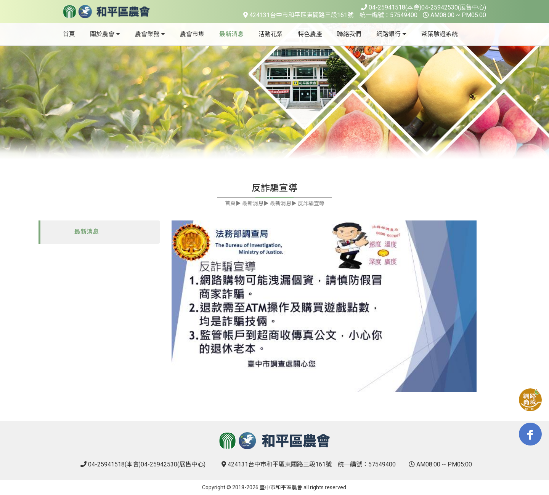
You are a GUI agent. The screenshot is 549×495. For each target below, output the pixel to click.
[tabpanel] (274, 91)
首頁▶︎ (233, 203)
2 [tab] (280, 141)
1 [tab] (269, 141)
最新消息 (86, 231)
